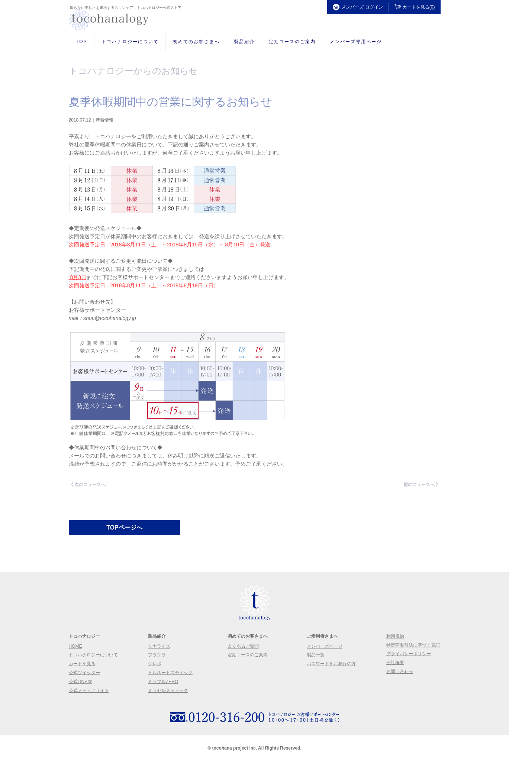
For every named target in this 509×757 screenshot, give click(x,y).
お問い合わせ (399, 671)
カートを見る (82, 663)
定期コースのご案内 (292, 41)
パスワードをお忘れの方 (331, 663)
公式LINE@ (80, 681)
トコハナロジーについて (130, 41)
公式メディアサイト (89, 690)
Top (81, 41)
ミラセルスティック (168, 690)
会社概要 (395, 662)
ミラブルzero (163, 681)
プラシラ (157, 654)
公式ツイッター (84, 672)
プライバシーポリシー (408, 653)
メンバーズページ (324, 646)
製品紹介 (244, 41)
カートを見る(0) (414, 7)
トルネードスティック (170, 672)
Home (75, 646)
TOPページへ (124, 527)
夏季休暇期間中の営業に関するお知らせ (170, 102)
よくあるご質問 (243, 646)
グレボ (154, 663)
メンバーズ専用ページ (356, 41)
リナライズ (159, 646)
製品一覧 (316, 654)
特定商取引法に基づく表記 (413, 645)
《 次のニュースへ (87, 484)
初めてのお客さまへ (196, 41)
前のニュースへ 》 (421, 484)
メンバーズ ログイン (358, 7)
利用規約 (395, 636)
